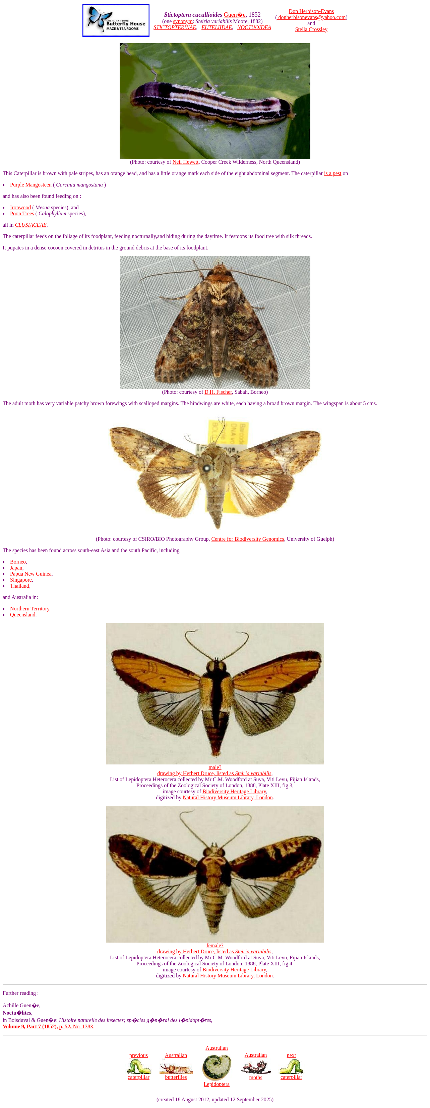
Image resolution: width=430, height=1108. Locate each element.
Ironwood (20, 207)
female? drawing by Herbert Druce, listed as (215, 946)
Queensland (23, 614)
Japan (16, 568)
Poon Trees (22, 213)
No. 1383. (48, 1026)
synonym (183, 21)
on (345, 173)
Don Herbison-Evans (311, 11)
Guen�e (235, 14)
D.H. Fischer (218, 392)
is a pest (333, 173)
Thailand (19, 586)
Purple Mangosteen (31, 185)
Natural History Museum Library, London (228, 797)
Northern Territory (29, 608)
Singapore (21, 580)
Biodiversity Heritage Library (234, 791)
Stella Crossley (311, 29)
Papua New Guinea (31, 574)
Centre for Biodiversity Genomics (247, 539)
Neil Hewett (186, 162)
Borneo (18, 562)
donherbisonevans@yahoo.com (311, 17)
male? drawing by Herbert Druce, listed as (215, 768)
